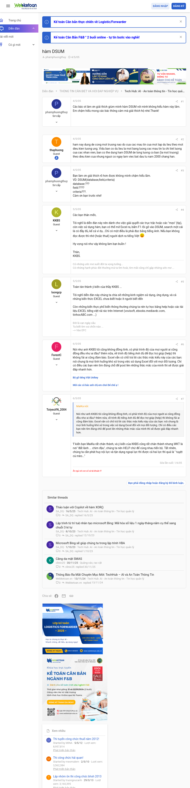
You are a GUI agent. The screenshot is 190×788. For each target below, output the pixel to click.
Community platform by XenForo (82, 771)
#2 (127, 144)
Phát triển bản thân (157, 227)
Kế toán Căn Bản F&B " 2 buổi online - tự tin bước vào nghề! (101, 37)
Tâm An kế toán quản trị (154, 339)
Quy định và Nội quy (118, 761)
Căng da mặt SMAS (73, 699)
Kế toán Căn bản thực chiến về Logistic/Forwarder (94, 22)
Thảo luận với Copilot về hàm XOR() (84, 628)
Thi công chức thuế (157, 317)
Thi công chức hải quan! (161, 234)
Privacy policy (140, 761)
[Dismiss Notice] (180, 22)
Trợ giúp (155, 761)
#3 (127, 195)
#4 (127, 239)
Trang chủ (168, 761)
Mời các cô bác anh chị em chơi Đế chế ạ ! (100, 485)
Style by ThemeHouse (60, 778)
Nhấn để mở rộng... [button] (103, 541)
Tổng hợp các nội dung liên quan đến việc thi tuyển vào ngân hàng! (163, 280)
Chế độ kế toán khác (158, 295)
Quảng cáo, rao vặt (95, 703)
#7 (127, 499)
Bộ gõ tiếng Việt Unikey (90, 478)
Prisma (52, 761)
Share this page (160, 362)
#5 (127, 338)
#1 (127, 104)
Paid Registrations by (80, 775)
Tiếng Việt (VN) (71, 761)
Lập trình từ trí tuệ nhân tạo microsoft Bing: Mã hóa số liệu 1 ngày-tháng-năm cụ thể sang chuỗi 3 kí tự (92, 652)
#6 (127, 421)
